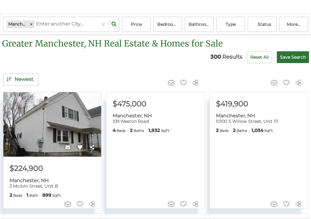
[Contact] (68, 147)
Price (136, 24)
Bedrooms (168, 24)
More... (293, 24)
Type (231, 24)
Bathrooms (200, 24)
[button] (31, 24)
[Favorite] (80, 147)
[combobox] (36, 24)
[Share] (92, 147)
